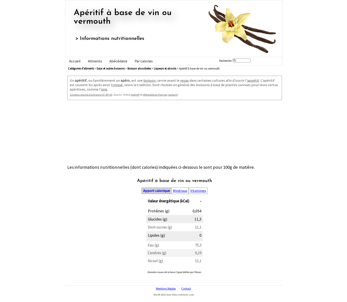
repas (184, 80)
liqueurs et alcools (165, 68)
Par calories (144, 61)
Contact (186, 288)
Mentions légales (166, 288)
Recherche (225, 60)
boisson (149, 80)
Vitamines (198, 190)
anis (104, 89)
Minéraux (180, 190)
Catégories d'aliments (81, 68)
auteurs (172, 94)
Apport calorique (156, 190)
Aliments (95, 61)
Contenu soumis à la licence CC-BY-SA (91, 94)
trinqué (117, 85)
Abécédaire (118, 61)
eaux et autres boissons (111, 68)
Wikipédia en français (155, 94)
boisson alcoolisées (139, 68)
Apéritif (135, 94)
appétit (253, 80)
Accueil (75, 61)
